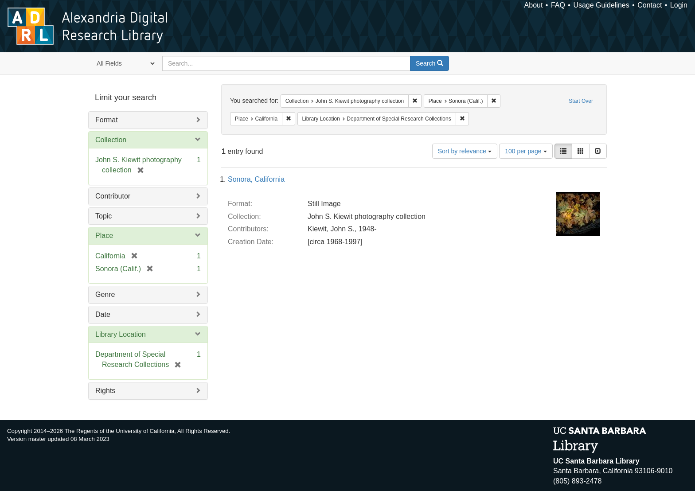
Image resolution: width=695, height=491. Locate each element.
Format (106, 120)
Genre (105, 294)
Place (104, 235)
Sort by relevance (465, 151)
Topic (103, 216)
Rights (105, 390)
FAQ (558, 5)
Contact (649, 5)
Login (678, 5)
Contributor (112, 196)
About (533, 5)
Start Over (581, 101)
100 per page (526, 151)
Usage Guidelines (601, 5)
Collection (110, 140)
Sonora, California (256, 179)
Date (102, 314)
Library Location (120, 334)
